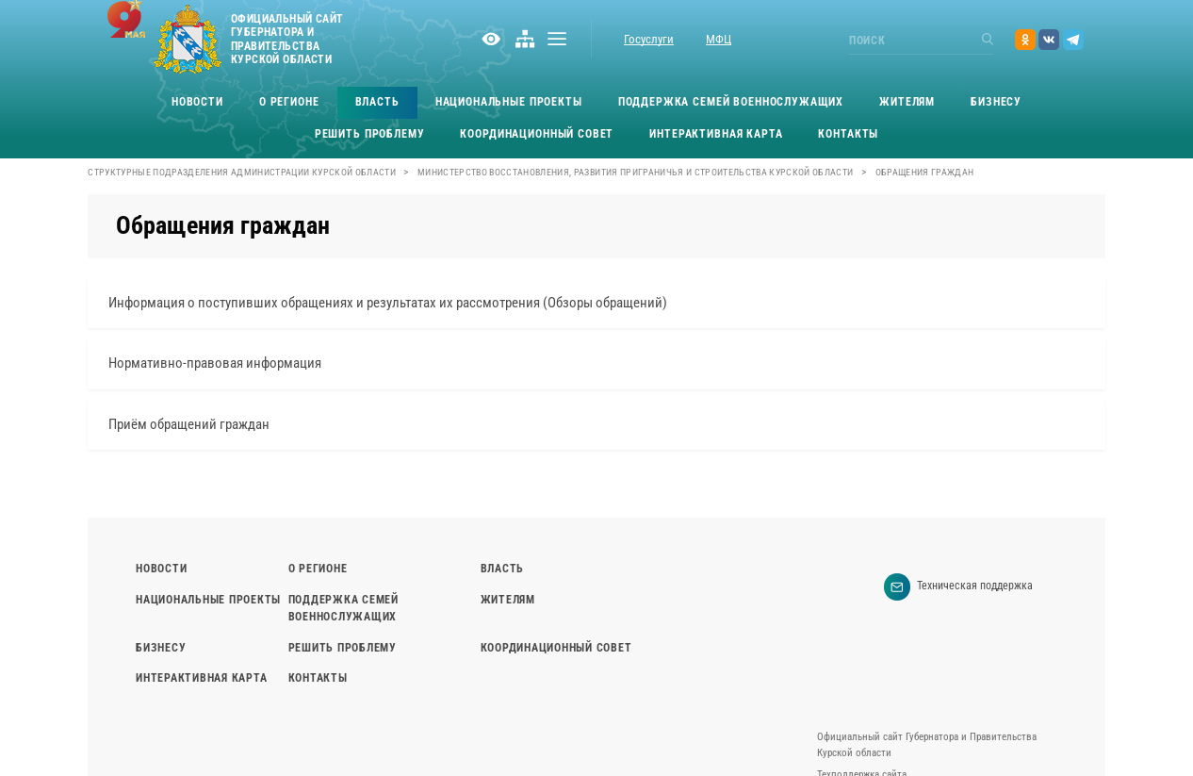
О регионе (289, 101)
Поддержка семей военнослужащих (731, 101)
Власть (377, 101)
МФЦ (718, 39)
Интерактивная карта (715, 133)
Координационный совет (536, 133)
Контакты (848, 133)
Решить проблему (370, 133)
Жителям (907, 101)
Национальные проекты (508, 101)
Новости (197, 101)
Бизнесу (996, 101)
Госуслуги (649, 39)
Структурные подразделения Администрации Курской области (242, 172)
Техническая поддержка (959, 587)
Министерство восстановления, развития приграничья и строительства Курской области (635, 172)
